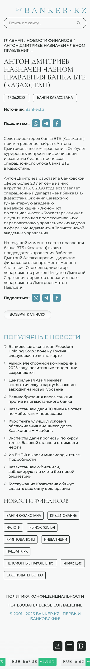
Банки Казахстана (55, 98)
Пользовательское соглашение (45, 605)
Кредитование (63, 515)
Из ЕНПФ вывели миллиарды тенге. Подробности (42, 457)
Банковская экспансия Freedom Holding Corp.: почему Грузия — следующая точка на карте (38, 351)
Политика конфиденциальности (45, 596)
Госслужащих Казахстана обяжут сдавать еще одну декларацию (39, 486)
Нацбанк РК (17, 551)
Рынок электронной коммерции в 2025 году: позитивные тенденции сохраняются (40, 368)
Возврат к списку (27, 315)
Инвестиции (55, 539)
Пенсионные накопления (30, 563)
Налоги (13, 527)
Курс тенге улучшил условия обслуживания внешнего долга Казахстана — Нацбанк (38, 426)
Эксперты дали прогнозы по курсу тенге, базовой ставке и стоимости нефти (41, 442)
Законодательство (24, 575)
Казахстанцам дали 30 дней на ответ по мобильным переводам (42, 411)
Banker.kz (34, 109)
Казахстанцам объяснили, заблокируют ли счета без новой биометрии (39, 471)
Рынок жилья (42, 527)
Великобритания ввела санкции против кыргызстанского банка (39, 399)
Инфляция (72, 563)
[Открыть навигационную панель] (69, 646)
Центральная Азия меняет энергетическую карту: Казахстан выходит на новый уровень (40, 385)
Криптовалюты (20, 539)
